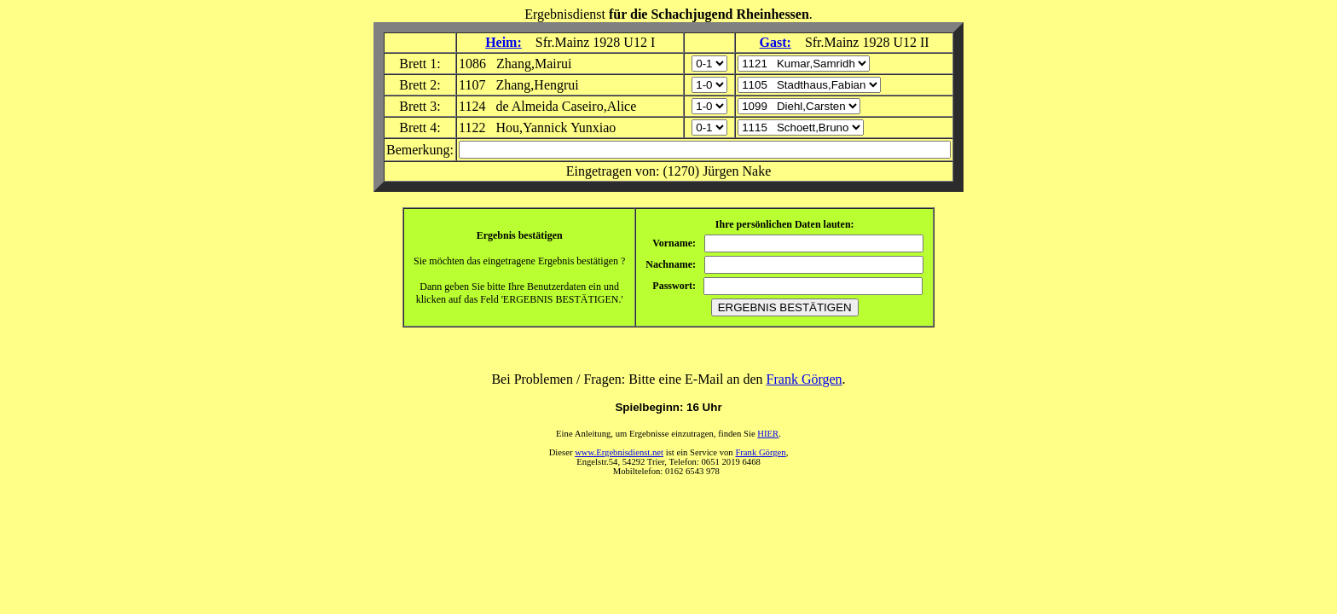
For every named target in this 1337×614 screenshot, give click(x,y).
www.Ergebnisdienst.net (619, 452)
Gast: (775, 42)
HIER (767, 433)
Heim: (503, 42)
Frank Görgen (804, 379)
